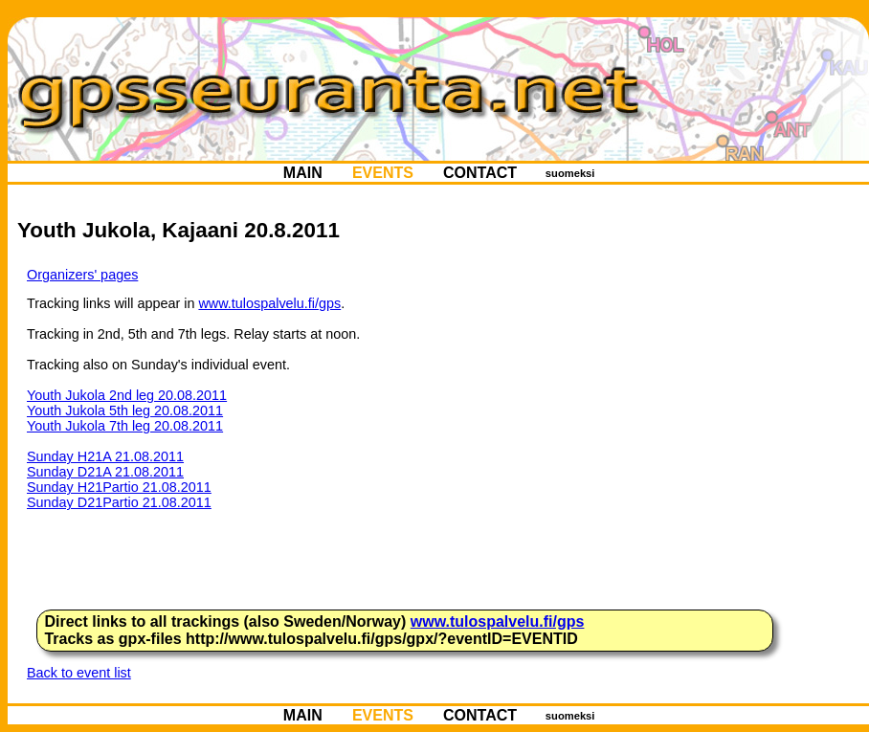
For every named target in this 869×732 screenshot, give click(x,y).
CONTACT (480, 173)
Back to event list (79, 672)
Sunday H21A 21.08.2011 (105, 456)
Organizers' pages (82, 274)
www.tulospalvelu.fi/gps (269, 303)
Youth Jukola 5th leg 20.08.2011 (125, 410)
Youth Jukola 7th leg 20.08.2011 (125, 425)
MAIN (302, 173)
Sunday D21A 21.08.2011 (105, 471)
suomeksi (570, 173)
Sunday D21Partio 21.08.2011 (119, 502)
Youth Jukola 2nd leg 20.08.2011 (127, 395)
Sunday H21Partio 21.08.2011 (119, 487)
